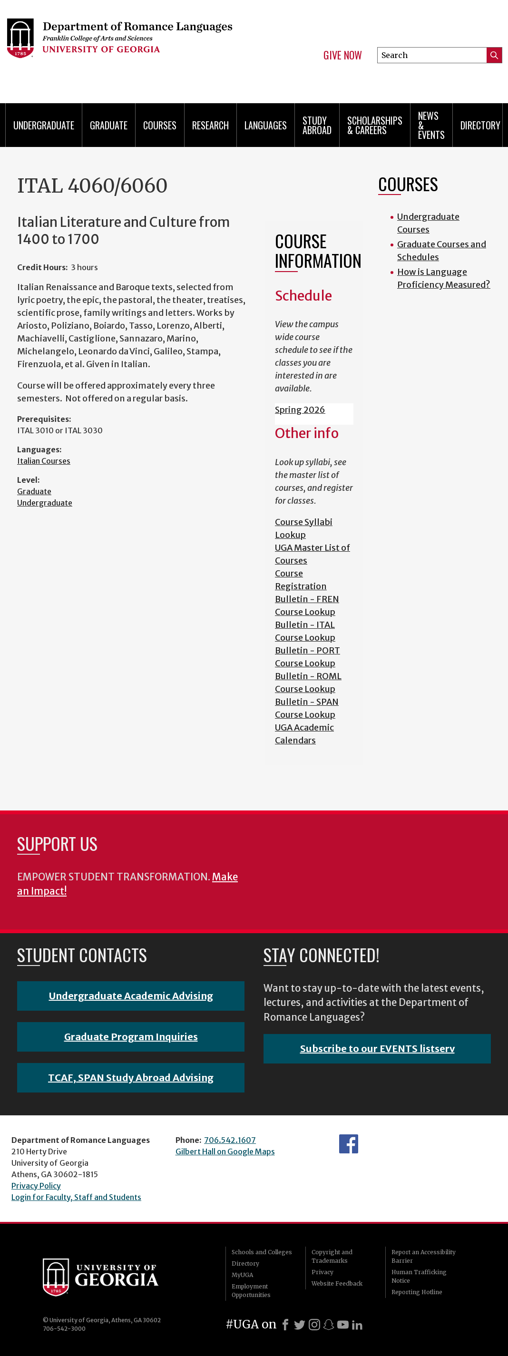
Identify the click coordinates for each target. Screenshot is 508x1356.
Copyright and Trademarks (332, 1256)
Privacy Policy (36, 1185)
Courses (159, 125)
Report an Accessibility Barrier (423, 1256)
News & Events (431, 125)
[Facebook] (285, 1324)
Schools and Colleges (262, 1252)
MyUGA (242, 1274)
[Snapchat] (328, 1324)
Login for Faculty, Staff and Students (76, 1197)
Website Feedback (337, 1283)
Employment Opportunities (251, 1290)
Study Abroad (317, 125)
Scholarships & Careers (374, 125)
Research (210, 125)
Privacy (322, 1272)
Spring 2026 (300, 409)
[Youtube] (343, 1324)
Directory (480, 125)
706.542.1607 (230, 1140)
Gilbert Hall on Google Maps (225, 1151)
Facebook (348, 1143)
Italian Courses (43, 461)
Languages (265, 125)
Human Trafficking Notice (419, 1276)
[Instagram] (314, 1324)
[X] (299, 1324)
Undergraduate (43, 125)
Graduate (108, 125)
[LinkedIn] (357, 1324)
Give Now (342, 55)
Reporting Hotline (416, 1292)
